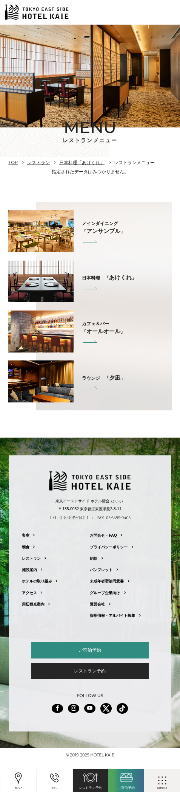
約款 (93, 558)
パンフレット (101, 570)
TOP (13, 162)
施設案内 (29, 570)
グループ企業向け (105, 593)
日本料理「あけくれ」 (82, 162)
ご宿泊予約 (89, 650)
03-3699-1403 (74, 517)
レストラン (38, 162)
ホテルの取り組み (37, 581)
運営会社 (97, 604)
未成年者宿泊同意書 (107, 581)
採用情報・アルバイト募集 (112, 615)
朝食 (25, 547)
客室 (25, 535)
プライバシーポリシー (109, 547)
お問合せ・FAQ (103, 535)
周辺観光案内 (33, 604)
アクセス (29, 593)
